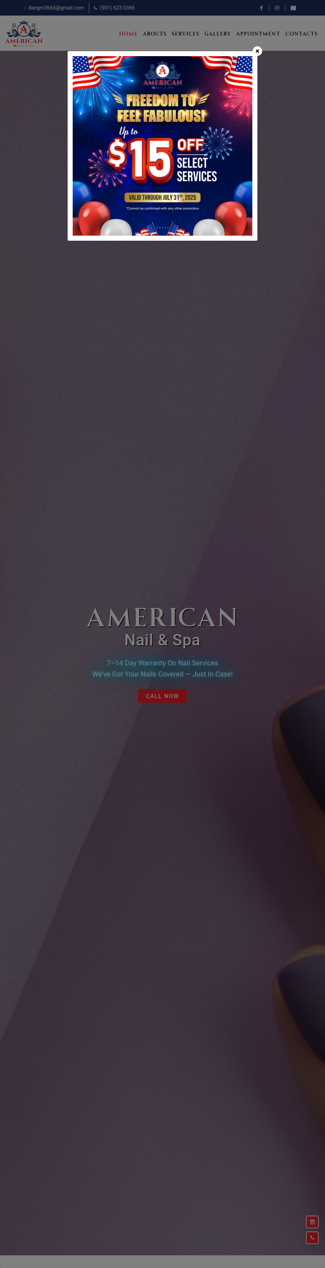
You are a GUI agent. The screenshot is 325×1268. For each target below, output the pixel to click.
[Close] (257, 51)
